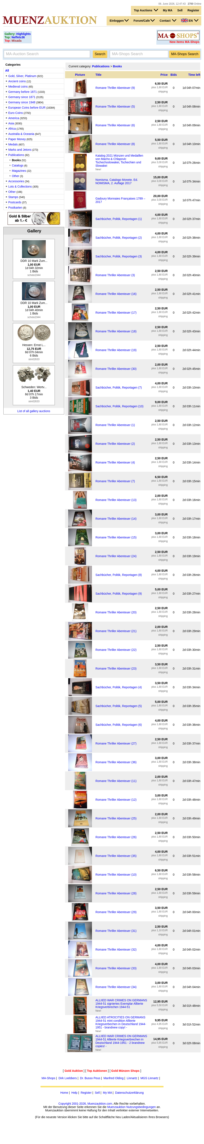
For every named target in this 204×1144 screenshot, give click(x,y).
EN (189, 20)
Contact (168, 20)
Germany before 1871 (22, 91)
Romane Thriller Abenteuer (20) (116, 612)
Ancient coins (17, 81)
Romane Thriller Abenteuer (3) (115, 275)
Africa (12, 128)
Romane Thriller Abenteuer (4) (115, 462)
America (13, 118)
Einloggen (119, 20)
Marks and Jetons (19, 149)
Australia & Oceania (21, 134)
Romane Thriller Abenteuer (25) (116, 818)
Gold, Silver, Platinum (22, 76)
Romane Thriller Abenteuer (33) (116, 968)
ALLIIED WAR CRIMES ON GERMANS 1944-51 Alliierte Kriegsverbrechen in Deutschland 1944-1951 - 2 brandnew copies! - (121, 1041)
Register (193, 10)
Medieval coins (18, 86)
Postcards (14, 202)
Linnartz (132, 1078)
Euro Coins (15, 113)
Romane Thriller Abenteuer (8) (115, 144)
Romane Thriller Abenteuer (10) (116, 874)
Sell (180, 10)
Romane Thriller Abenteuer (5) (115, 106)
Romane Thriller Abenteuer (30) (116, 368)
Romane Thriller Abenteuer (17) (116, 312)
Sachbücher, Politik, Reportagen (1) (118, 219)
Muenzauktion (116, 1107)
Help (74, 1092)
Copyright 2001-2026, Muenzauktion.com (85, 1103)
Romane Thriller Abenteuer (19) (116, 350)
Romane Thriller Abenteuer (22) (116, 649)
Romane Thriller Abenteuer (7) (115, 481)
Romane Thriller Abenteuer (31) (116, 930)
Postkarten (15, 207)
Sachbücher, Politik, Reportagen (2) (118, 237)
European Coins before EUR (26, 107)
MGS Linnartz (149, 1078)
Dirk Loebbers (68, 1078)
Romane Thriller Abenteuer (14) (116, 518)
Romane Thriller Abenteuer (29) (116, 912)
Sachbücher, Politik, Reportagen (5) (118, 706)
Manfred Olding (113, 1078)
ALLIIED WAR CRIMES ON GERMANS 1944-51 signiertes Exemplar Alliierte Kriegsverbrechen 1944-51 (121, 1004)
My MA (167, 10)
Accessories (16, 181)
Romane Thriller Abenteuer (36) (116, 762)
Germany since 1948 (21, 102)
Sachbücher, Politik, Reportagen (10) (119, 406)
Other (15, 176)
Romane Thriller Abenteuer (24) (116, 556)
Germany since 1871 (21, 97)
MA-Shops (48, 1078)
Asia (11, 123)
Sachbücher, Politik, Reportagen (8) (118, 575)
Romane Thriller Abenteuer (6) (115, 125)
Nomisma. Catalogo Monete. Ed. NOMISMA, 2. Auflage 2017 (116, 181)
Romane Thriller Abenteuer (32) (116, 949)
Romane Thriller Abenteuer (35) (116, 856)
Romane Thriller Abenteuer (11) (116, 781)
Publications (16, 155)
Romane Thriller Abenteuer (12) (116, 799)
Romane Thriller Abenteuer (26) (116, 837)
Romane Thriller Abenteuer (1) (115, 425)
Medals (13, 144)
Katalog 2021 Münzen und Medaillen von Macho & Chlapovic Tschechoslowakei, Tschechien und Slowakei (119, 160)
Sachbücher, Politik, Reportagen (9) (118, 593)
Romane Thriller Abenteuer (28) (116, 893)
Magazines (19, 170)
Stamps (13, 197)
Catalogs (17, 165)
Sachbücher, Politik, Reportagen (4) (118, 687)
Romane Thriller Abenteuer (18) (116, 331)
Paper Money (17, 139)
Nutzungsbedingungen (141, 1107)
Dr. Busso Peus (90, 1078)
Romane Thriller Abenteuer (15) (116, 537)
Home (64, 1092)
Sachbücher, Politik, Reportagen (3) (118, 256)
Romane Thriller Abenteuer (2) (115, 443)
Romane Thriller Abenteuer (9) (115, 87)
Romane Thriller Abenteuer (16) (116, 294)
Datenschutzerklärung (129, 1092)
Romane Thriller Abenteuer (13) (116, 500)
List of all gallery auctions (33, 411)
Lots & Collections (20, 186)
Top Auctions (146, 10)
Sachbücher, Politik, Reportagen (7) (118, 387)
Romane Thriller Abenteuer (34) (116, 987)
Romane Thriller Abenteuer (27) (116, 743)
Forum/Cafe (144, 20)
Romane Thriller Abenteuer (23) (116, 668)
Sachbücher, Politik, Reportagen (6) (118, 724)
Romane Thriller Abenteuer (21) (116, 631)
